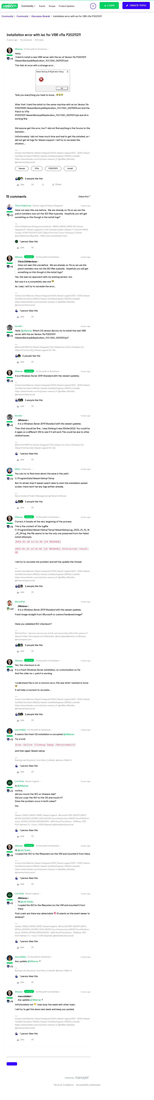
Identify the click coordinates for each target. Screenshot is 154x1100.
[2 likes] (27, 356)
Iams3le (18, 326)
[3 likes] (29, 178)
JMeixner (19, 49)
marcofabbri (20, 729)
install (70, 168)
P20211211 (53, 168)
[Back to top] (148, 1081)
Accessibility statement (88, 1085)
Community (7, 16)
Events (42, 6)
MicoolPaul (20, 601)
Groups (52, 6)
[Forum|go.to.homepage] (9, 6)
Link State (19, 781)
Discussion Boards (40, 16)
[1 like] (26, 241)
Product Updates (66, 6)
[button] (136, 5)
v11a (37, 168)
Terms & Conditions (64, 1085)
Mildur (17, 469)
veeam (22, 168)
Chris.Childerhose (23, 205)
